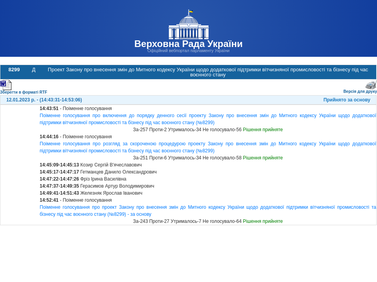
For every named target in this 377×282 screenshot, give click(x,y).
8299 (14, 69)
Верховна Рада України (188, 43)
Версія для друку (360, 90)
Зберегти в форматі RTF (23, 90)
